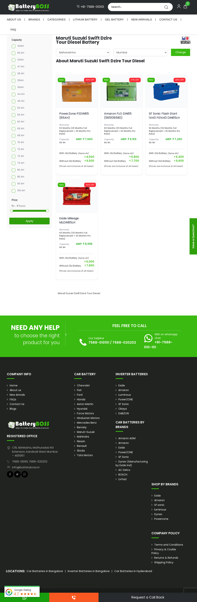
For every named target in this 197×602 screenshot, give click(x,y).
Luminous (124, 395)
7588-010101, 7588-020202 (29, 461)
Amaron (123, 390)
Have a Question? (193, 236)
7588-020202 (124, 342)
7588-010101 (98, 342)
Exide (121, 385)
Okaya (122, 409)
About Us (14, 19)
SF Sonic (123, 404)
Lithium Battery (85, 19)
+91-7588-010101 (90, 7)
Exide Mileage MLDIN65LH (69, 220)
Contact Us (168, 19)
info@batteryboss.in (26, 467)
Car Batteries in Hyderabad (133, 571)
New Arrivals (141, 19)
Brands (34, 19)
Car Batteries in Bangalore (45, 571)
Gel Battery (114, 19)
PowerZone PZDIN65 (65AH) (74, 115)
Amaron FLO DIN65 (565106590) (118, 115)
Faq (13, 29)
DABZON (123, 413)
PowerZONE (125, 399)
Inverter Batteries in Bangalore (89, 571)
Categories (56, 19)
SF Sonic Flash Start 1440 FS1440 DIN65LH (164, 115)
